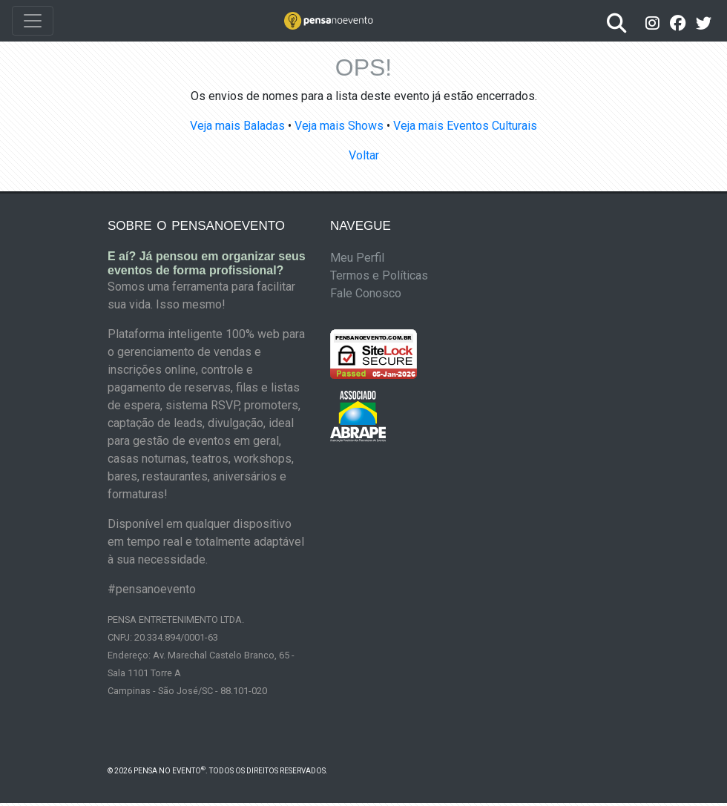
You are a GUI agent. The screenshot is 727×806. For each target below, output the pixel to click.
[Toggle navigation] (32, 21)
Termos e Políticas (379, 275)
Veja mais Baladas (237, 126)
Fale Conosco (365, 293)
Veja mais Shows (339, 126)
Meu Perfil (357, 258)
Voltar (364, 155)
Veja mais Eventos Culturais (465, 126)
